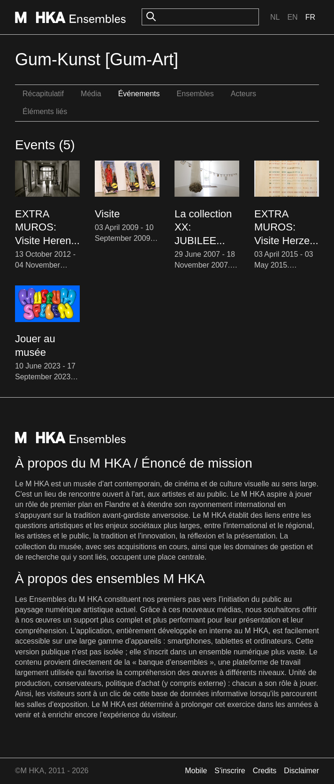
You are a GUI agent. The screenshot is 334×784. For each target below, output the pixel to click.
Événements (139, 94)
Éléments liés (45, 111)
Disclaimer (301, 771)
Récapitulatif (43, 94)
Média (91, 94)
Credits (265, 771)
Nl (275, 17)
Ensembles (195, 94)
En (292, 17)
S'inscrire (229, 771)
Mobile (196, 771)
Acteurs (243, 94)
